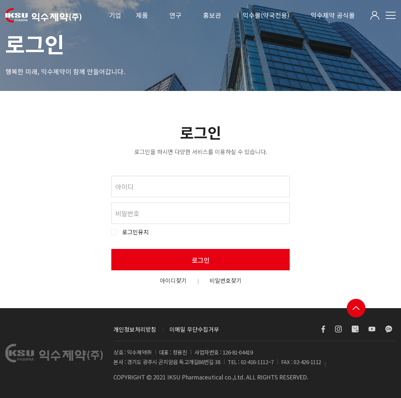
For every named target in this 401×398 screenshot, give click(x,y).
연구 (175, 15)
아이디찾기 (173, 280)
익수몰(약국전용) (266, 15)
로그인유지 (135, 232)
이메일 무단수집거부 (194, 329)
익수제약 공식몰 (333, 15)
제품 (142, 15)
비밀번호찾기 (225, 280)
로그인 (201, 260)
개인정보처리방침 (134, 329)
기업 (115, 15)
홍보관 (212, 15)
